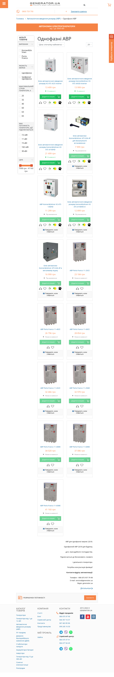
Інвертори (20, 653)
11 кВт (24, 139)
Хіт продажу (21, 632)
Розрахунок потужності (31, 597)
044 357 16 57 (64, 620)
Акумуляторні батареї (24, 650)
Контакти (41, 623)
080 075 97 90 (64, 616)
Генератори (21, 615)
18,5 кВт (25, 147)
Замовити (90, 598)
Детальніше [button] (86, 588)
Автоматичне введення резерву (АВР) (44, 18)
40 (23, 104)
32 (23, 100)
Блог (39, 616)
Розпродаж (20, 668)
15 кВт (24, 143)
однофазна (27, 73)
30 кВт (24, 151)
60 (23, 108)
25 (23, 96)
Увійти (40, 637)
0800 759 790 (27, 11)
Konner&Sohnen (27, 51)
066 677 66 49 (64, 643)
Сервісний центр (44, 620)
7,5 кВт (25, 135)
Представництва (44, 626)
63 (23, 112)
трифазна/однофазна (27, 78)
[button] (18, 11)
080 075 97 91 (64, 640)
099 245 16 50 (64, 626)
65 (23, 116)
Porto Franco (25, 57)
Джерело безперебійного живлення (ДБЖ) (22, 638)
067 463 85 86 (64, 623)
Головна (20, 18)
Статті (39, 613)
